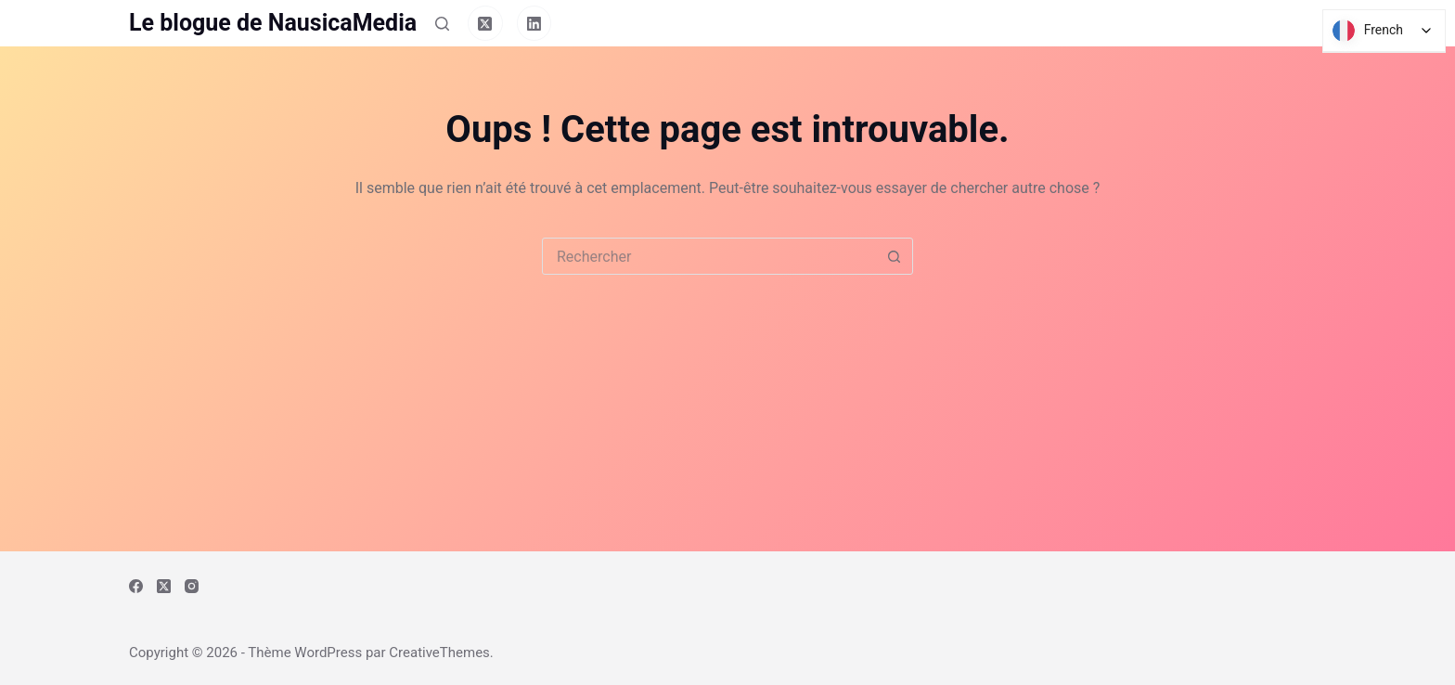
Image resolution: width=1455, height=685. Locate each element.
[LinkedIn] (534, 23)
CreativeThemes (439, 652)
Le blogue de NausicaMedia (273, 22)
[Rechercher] (442, 24)
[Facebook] (136, 586)
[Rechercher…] (709, 256)
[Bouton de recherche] (893, 256)
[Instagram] (192, 586)
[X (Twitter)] (485, 23)
